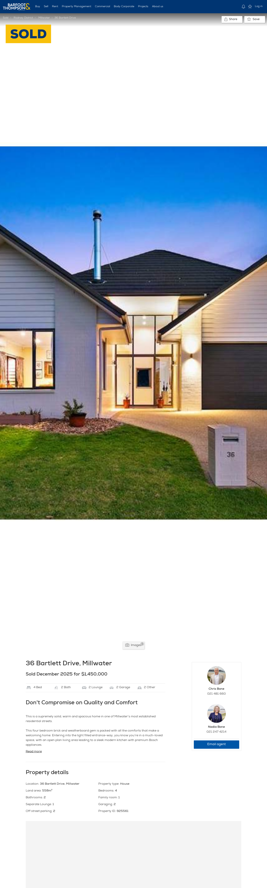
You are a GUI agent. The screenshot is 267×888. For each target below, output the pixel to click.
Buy (37, 6)
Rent (55, 6)
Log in (259, 6)
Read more (34, 751)
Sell (46, 6)
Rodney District (23, 18)
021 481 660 (216, 694)
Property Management (76, 6)
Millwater (44, 18)
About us (157, 6)
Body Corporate (124, 6)
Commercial (102, 6)
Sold (5, 18)
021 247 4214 (216, 732)
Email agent (216, 744)
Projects (143, 6)
